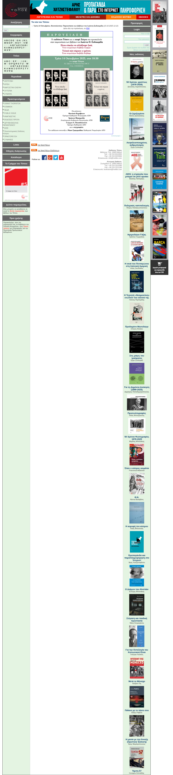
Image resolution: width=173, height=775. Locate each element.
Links (16, 145)
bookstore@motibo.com (113, 169)
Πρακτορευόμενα (16, 99)
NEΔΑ (6, 110)
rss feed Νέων (44, 145)
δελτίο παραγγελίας (17, 211)
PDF (88, 28)
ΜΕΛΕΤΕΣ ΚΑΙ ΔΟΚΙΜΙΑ (88, 17)
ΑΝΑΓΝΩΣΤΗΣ (10, 116)
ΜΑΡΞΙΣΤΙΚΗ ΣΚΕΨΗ (12, 87)
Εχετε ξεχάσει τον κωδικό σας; (138, 48)
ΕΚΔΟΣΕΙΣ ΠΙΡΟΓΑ (11, 120)
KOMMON (8, 107)
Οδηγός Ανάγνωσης (16, 151)
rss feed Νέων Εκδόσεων (48, 150)
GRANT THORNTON (12, 103)
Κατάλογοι (16, 157)
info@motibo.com (115, 158)
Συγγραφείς (16, 35)
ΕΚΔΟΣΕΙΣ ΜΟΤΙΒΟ (121, 17)
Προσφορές (137, 23)
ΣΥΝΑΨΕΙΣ (8, 140)
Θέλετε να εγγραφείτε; (141, 50)
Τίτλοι (16, 56)
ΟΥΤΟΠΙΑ (8, 91)
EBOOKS (143, 17)
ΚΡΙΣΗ (6, 84)
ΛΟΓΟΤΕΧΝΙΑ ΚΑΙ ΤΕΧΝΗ (50, 17)
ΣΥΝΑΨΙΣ (8, 94)
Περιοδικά (16, 76)
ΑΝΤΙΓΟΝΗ (8, 81)
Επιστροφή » (116, 136)
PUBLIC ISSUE (10, 113)
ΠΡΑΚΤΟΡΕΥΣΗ (10, 136)
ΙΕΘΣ (6, 128)
